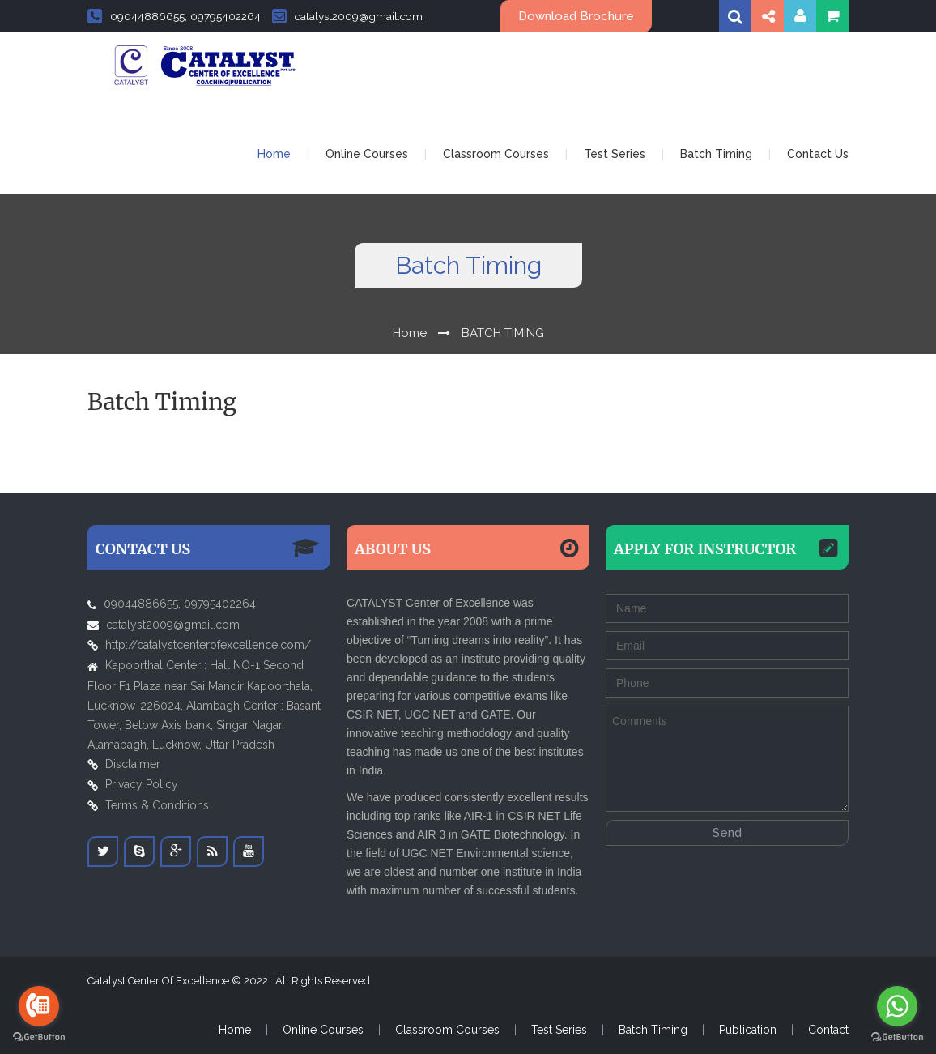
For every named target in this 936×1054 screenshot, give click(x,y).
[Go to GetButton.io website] (39, 1037)
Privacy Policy (141, 784)
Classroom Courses (496, 153)
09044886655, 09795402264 (174, 16)
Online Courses (366, 153)
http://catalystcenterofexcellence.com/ (208, 644)
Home (274, 153)
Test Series (614, 153)
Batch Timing (716, 153)
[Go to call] (39, 1006)
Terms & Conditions (157, 805)
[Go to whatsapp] (897, 1006)
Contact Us (818, 153)
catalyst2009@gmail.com (347, 16)
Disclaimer (132, 763)
